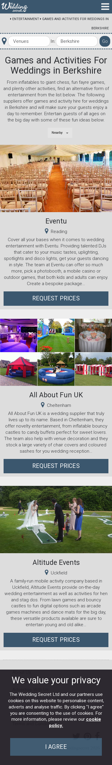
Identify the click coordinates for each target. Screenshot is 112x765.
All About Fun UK (56, 395)
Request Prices (56, 298)
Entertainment (25, 19)
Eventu (56, 221)
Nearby (57, 132)
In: (52, 41)
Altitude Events (56, 562)
